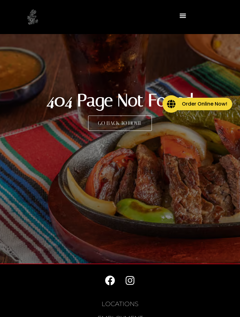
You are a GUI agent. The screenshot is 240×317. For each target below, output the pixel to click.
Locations (120, 304)
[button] (183, 15)
